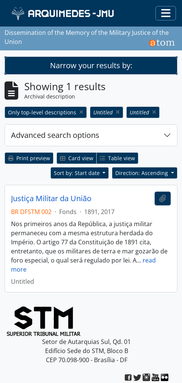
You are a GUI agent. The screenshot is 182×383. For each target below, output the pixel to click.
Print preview (29, 158)
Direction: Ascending (142, 173)
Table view (117, 158)
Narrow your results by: (91, 65)
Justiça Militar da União (51, 198)
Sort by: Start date (77, 173)
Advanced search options (55, 135)
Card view (76, 158)
